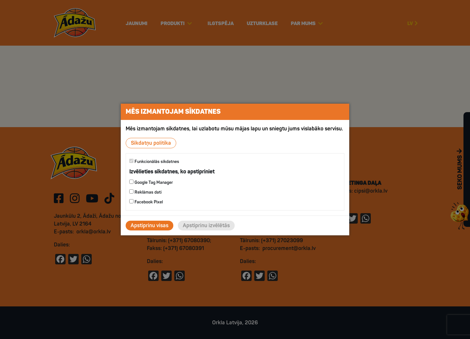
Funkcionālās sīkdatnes (154, 161)
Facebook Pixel (146, 202)
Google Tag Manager (151, 182)
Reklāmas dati (145, 192)
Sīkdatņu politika (151, 143)
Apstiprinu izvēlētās (206, 225)
